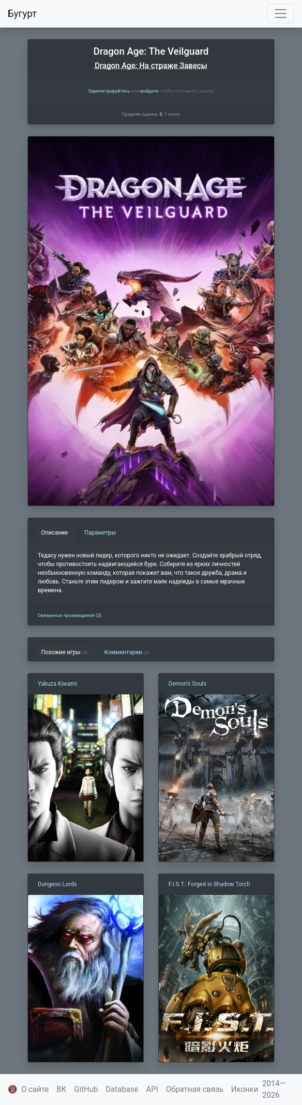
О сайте (35, 1089)
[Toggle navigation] (280, 13)
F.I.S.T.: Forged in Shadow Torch (209, 884)
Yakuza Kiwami (57, 683)
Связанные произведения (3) (70, 615)
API (152, 1089)
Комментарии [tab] (126, 652)
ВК (61, 1089)
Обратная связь (195, 1089)
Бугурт (22, 13)
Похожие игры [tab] (64, 652)
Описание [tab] (54, 532)
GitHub (86, 1089)
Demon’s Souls (187, 683)
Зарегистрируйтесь (109, 90)
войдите (149, 90)
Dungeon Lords (57, 884)
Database (122, 1089)
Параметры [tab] (100, 532)
